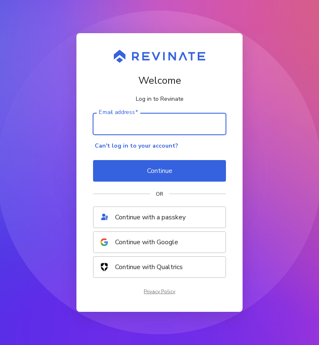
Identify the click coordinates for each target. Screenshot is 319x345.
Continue (159, 170)
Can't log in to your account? (136, 146)
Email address (118, 112)
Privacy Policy (159, 291)
